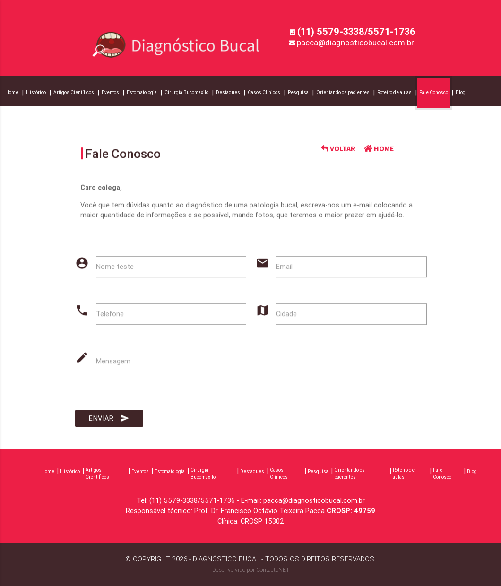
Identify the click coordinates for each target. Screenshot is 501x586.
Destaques (228, 92)
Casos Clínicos (264, 92)
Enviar (109, 422)
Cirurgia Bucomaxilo (186, 92)
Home (11, 92)
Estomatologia (142, 92)
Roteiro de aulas (394, 92)
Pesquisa (298, 92)
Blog (461, 92)
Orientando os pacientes (343, 92)
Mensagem (113, 365)
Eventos (110, 92)
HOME (379, 148)
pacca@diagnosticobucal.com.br (355, 42)
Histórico (36, 92)
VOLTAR (338, 148)
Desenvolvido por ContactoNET (250, 569)
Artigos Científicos (73, 92)
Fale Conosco (433, 92)
